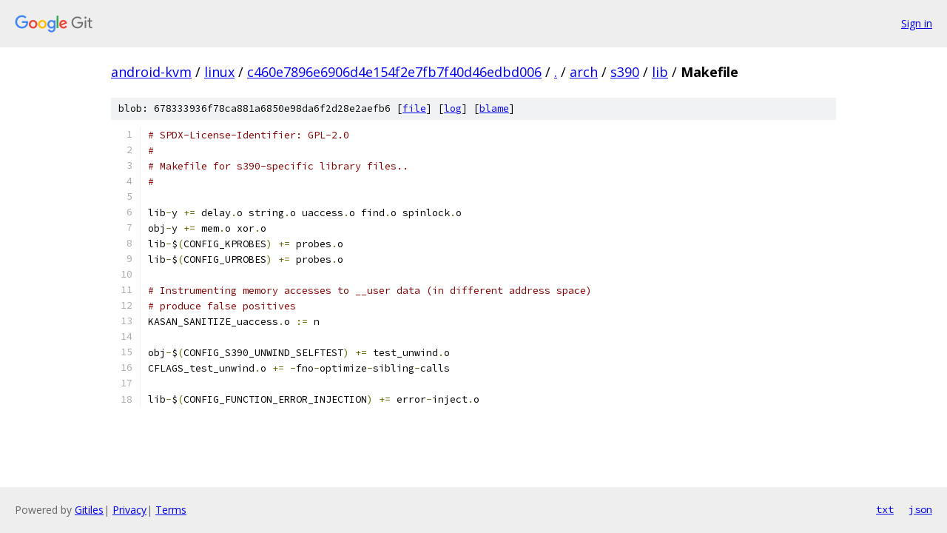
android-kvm (151, 72)
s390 (624, 72)
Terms (170, 510)
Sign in (916, 23)
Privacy (129, 510)
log (453, 108)
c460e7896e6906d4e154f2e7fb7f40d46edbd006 (394, 72)
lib (660, 72)
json (920, 509)
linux (219, 72)
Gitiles (89, 510)
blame (494, 108)
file (414, 108)
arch (584, 72)
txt (885, 509)
